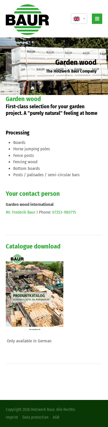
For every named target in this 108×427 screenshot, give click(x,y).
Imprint (12, 417)
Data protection (35, 417)
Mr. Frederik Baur (20, 212)
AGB (56, 417)
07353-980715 (64, 212)
